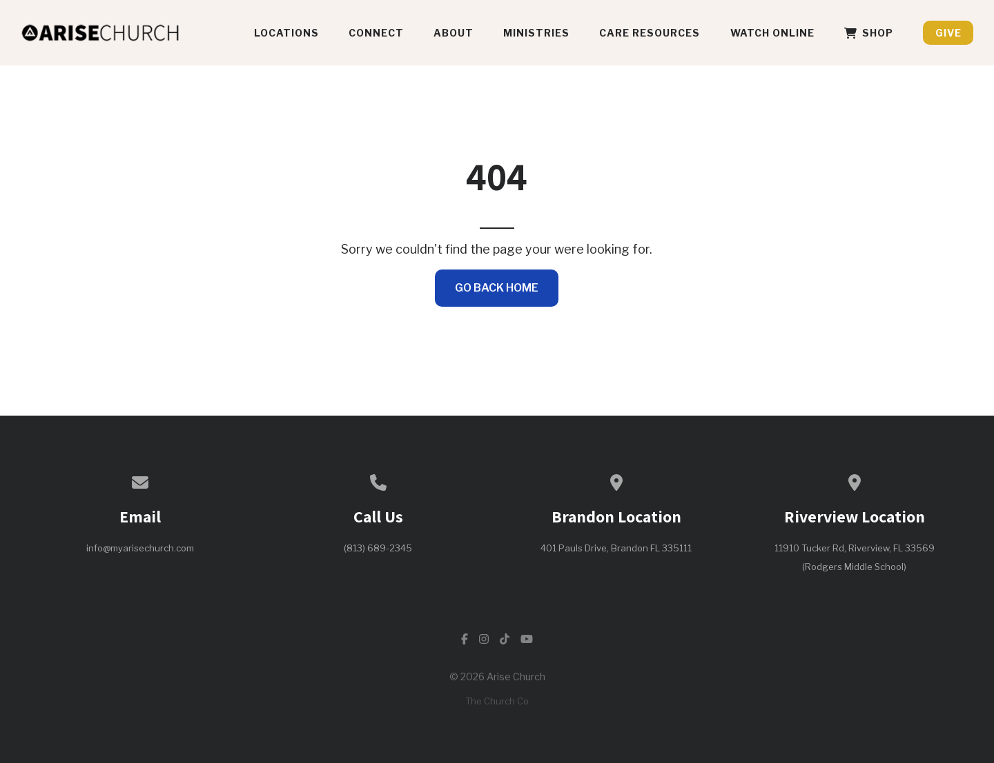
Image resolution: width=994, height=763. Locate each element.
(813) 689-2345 (378, 547)
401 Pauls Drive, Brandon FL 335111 (616, 547)
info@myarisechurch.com (140, 547)
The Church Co (497, 700)
